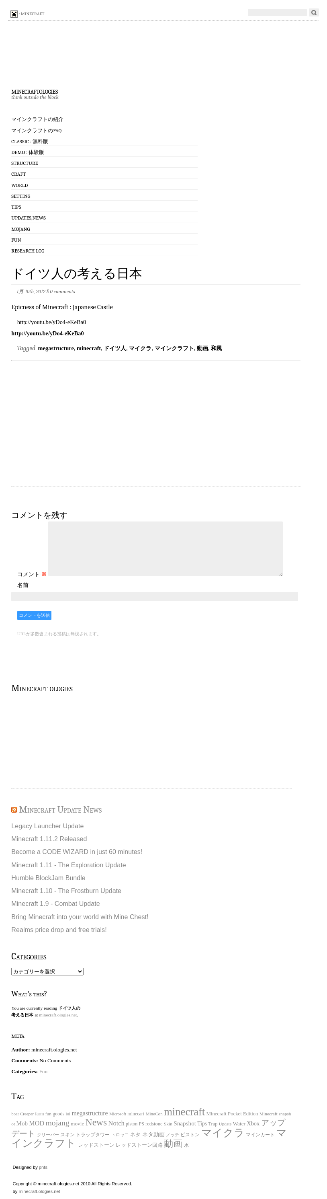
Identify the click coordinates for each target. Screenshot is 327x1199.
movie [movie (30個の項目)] (77, 1124)
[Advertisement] (159, 424)
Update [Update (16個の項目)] (225, 1123)
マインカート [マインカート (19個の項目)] (260, 1134)
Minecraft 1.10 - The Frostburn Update (66, 890)
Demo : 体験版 (27, 152)
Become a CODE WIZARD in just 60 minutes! (76, 851)
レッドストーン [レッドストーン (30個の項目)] (96, 1145)
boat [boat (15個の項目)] (14, 1114)
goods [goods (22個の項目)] (58, 1114)
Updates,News (28, 218)
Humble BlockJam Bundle (48, 877)
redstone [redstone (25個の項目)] (154, 1124)
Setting (20, 196)
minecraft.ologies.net (58, 1014)
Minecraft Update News (60, 809)
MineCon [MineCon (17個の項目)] (153, 1113)
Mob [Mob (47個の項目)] (22, 1123)
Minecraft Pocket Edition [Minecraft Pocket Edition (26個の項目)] (232, 1114)
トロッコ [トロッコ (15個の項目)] (120, 1135)
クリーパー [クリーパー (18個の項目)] (48, 1134)
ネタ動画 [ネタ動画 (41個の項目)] (153, 1134)
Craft (18, 174)
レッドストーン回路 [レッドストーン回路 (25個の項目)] (139, 1145)
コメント (32, 574)
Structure (24, 163)
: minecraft (27, 14)
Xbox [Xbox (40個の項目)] (253, 1123)
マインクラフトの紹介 (37, 119)
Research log (27, 251)
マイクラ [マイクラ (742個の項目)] (223, 1133)
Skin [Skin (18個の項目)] (168, 1123)
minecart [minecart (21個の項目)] (135, 1114)
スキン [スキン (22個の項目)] (67, 1134)
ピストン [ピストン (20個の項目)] (190, 1134)
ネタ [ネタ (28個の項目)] (135, 1134)
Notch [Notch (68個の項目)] (116, 1123)
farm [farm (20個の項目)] (39, 1114)
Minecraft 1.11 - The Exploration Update (68, 864)
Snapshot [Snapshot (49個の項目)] (185, 1123)
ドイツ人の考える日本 (76, 273)
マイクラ (140, 348)
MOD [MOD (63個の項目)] (36, 1123)
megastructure (56, 348)
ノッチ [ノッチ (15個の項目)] (172, 1135)
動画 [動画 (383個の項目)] (173, 1143)
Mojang (20, 229)
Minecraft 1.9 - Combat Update (55, 903)
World (19, 185)
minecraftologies (34, 90)
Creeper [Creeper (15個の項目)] (27, 1114)
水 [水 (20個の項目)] (186, 1145)
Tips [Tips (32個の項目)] (202, 1124)
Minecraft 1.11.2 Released (49, 838)
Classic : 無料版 (29, 141)
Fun (16, 240)
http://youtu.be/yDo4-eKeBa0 (47, 333)
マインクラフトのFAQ (36, 130)
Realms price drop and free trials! (58, 929)
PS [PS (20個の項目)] (141, 1124)
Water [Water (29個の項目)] (239, 1124)
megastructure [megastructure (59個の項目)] (90, 1113)
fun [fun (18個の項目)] (48, 1113)
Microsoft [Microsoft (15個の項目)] (117, 1114)
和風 (216, 348)
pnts (43, 1167)
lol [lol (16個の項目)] (68, 1113)
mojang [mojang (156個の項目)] (57, 1122)
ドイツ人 (115, 348)
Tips (16, 207)
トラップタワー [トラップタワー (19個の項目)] (93, 1134)
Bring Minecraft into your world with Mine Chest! (79, 916)
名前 (23, 585)
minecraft (89, 348)
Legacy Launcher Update (47, 825)
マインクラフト (174, 348)
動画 (202, 348)
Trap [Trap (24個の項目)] (212, 1124)
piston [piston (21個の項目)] (131, 1124)
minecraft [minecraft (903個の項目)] (184, 1112)
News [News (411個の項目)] (96, 1122)
